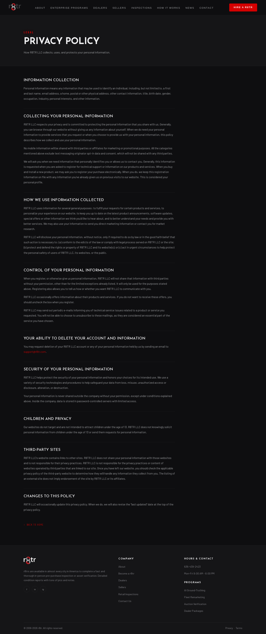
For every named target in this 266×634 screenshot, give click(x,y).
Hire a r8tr (243, 7)
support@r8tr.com (35, 351)
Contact (207, 7)
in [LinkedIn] (35, 589)
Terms (239, 628)
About (40, 7)
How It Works (168, 7)
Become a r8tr (126, 573)
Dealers (100, 7)
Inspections (141, 7)
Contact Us (124, 601)
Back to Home (35, 524)
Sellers (119, 7)
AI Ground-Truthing (194, 590)
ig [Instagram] (43, 589)
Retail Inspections (128, 594)
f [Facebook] (26, 589)
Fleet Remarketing (194, 597)
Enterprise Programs (69, 7)
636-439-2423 (192, 566)
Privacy (229, 628)
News (189, 7)
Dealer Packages (193, 610)
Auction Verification (195, 604)
